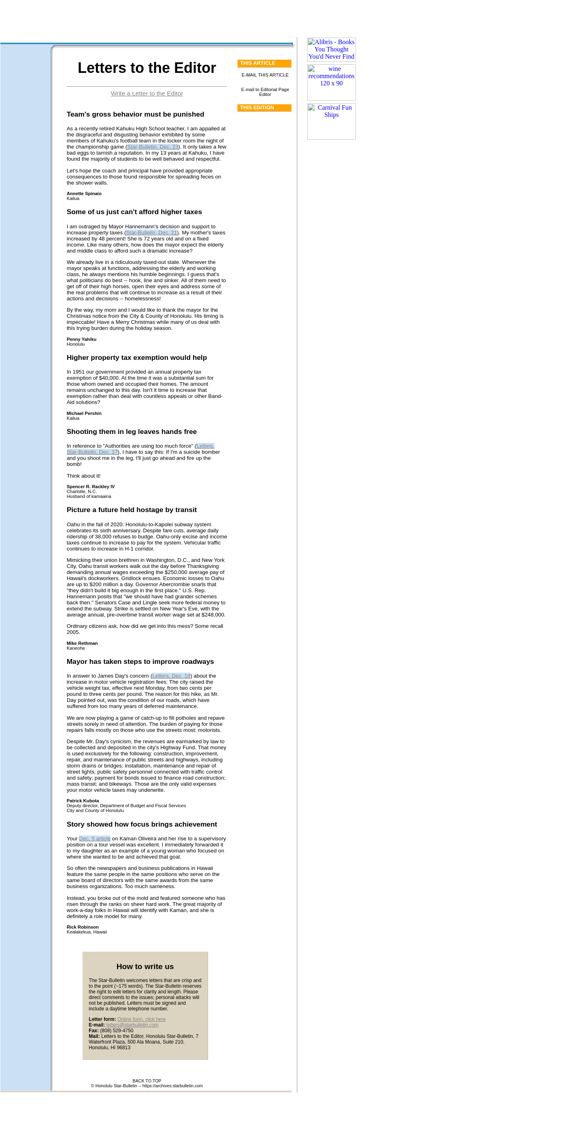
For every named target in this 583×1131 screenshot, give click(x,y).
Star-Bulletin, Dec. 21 (151, 233)
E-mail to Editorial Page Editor (265, 92)
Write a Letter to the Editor (147, 93)
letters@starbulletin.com (132, 1025)
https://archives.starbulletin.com (173, 1085)
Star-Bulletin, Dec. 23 (152, 147)
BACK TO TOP (147, 1080)
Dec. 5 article (95, 838)
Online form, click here (141, 1019)
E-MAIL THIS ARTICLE (265, 74)
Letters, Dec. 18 (171, 676)
